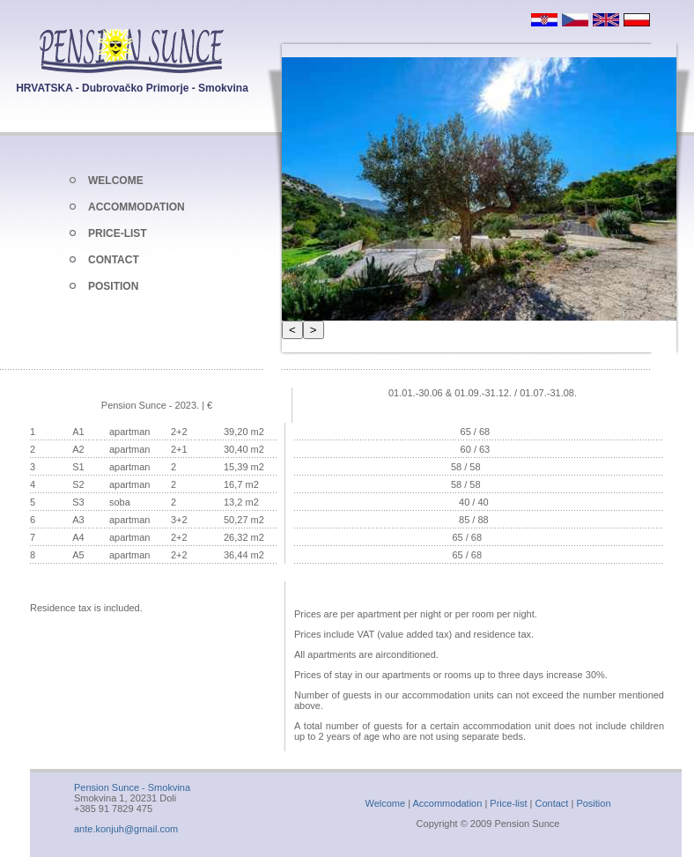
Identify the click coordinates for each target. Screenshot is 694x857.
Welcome (385, 803)
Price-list (508, 803)
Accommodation (447, 803)
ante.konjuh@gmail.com (126, 829)
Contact (552, 803)
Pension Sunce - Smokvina (132, 787)
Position (593, 803)
